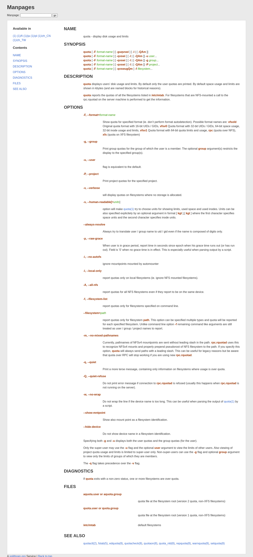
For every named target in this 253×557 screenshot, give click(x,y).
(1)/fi (20, 35)
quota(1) (129, 209)
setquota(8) (217, 543)
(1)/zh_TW (19, 40)
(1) (14, 35)
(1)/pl (34, 35)
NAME (70, 28)
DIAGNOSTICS (78, 471)
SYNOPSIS (75, 44)
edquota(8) (116, 543)
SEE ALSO (74, 535)
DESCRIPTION (78, 76)
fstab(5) (103, 543)
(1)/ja (26, 35)
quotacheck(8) (133, 543)
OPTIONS (73, 107)
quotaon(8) (150, 543)
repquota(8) (183, 543)
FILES (70, 486)
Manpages (20, 7)
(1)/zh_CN (44, 35)
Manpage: (13, 15)
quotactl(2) (90, 543)
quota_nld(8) (167, 543)
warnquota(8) (200, 543)
